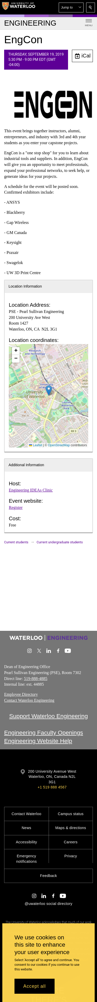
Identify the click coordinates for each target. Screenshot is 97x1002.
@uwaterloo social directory (48, 904)
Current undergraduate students (60, 542)
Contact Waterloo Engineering (29, 700)
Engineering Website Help (38, 741)
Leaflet (35, 445)
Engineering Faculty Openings (43, 732)
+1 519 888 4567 (52, 787)
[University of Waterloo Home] (18, 7)
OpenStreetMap (59, 445)
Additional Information (26, 465)
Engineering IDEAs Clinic (31, 490)
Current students (16, 542)
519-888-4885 (35, 678)
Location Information (25, 286)
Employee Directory (21, 694)
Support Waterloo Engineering (48, 716)
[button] (71, 7)
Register (16, 507)
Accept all (34, 986)
